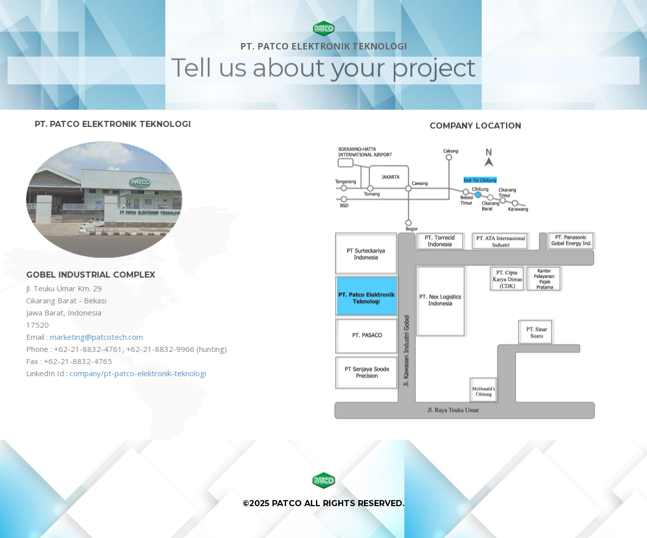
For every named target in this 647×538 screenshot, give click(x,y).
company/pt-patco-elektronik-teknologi (137, 373)
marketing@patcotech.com (95, 337)
